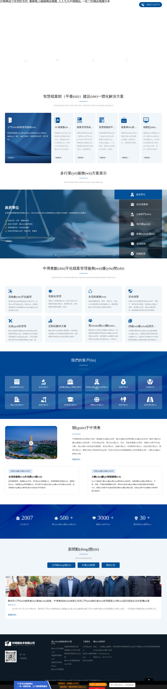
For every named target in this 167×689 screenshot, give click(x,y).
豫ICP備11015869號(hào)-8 (112, 680)
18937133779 (153, 4)
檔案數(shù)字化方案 (72, 650)
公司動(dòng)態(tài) (61, 565)
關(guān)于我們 (115, 4)
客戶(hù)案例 (89, 4)
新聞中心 (102, 4)
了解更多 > (11, 158)
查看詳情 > (76, 459)
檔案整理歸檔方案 (71, 647)
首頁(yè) (42, 4)
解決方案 (75, 4)
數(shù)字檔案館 (57, 669)
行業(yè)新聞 (88, 565)
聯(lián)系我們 (131, 4)
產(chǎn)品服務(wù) (58, 4)
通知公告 (110, 565)
